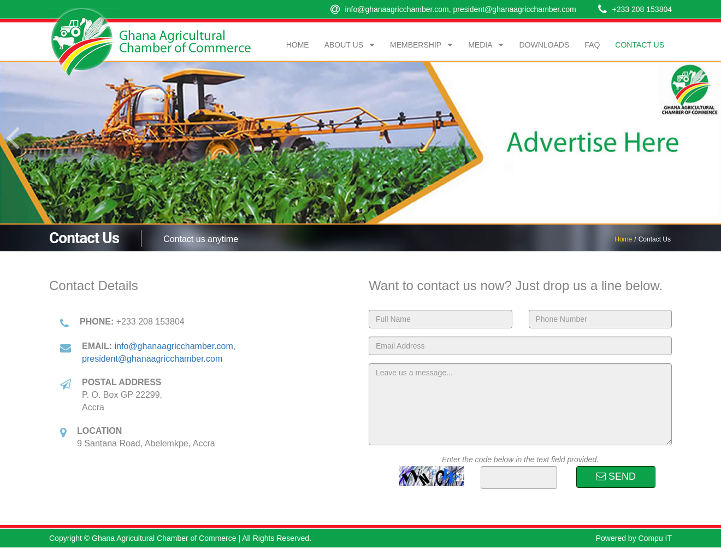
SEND (616, 476)
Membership (415, 44)
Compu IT (655, 538)
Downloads (544, 44)
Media (480, 44)
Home (297, 44)
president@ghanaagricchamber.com (514, 9)
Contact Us (639, 44)
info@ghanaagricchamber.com (397, 9)
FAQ (592, 44)
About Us (343, 44)
